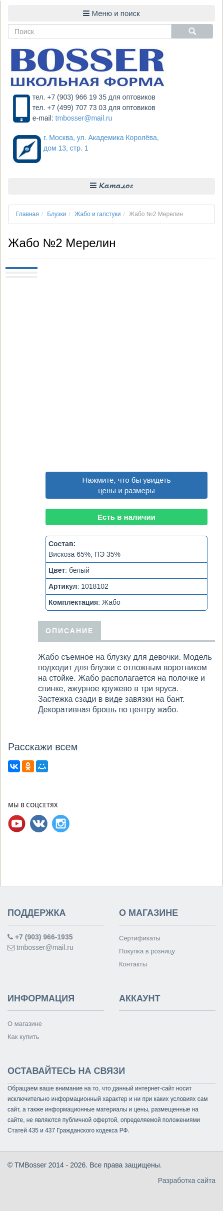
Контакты (133, 964)
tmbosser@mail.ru (84, 118)
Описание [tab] (70, 630)
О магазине (25, 1023)
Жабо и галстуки (97, 214)
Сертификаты (139, 938)
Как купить (23, 1036)
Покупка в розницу (147, 951)
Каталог (111, 186)
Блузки (56, 214)
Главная (27, 214)
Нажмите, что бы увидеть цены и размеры (126, 485)
